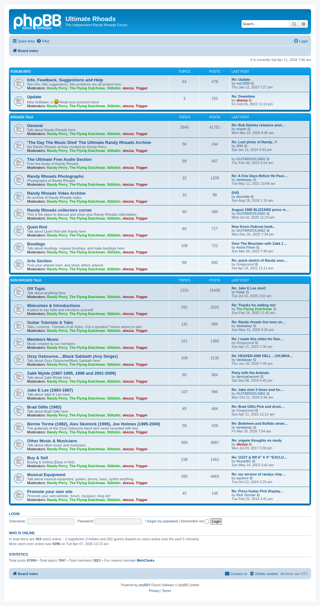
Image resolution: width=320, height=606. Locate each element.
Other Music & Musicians (52, 440)
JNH (239, 146)
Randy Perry (57, 88)
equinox (242, 478)
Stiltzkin (114, 88)
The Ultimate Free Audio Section (59, 159)
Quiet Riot (37, 227)
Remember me (195, 521)
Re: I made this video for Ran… (258, 339)
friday (240, 292)
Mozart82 (243, 461)
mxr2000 (243, 83)
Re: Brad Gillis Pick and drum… (258, 406)
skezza (128, 88)
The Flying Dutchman (87, 88)
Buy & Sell (37, 457)
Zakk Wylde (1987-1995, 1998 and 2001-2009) (71, 373)
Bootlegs (36, 244)
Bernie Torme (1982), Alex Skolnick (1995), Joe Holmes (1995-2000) (93, 424)
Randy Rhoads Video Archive (56, 193)
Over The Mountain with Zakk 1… (259, 243)
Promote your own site (49, 491)
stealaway (244, 180)
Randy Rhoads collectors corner (59, 210)
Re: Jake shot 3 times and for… (258, 390)
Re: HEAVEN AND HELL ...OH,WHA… (262, 356)
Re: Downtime (243, 96)
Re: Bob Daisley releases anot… (258, 125)
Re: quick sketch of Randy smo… (259, 260)
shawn (241, 129)
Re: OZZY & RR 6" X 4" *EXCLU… (259, 457)
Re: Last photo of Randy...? (254, 142)
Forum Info (21, 71)
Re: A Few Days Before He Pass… (260, 176)
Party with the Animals (250, 373)
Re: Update (241, 79)
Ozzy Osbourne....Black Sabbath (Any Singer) (72, 356)
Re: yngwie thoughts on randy (257, 440)
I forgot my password (161, 521)
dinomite (243, 196)
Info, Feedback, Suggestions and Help (65, 80)
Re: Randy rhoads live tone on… (259, 322)
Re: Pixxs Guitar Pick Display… (258, 491)
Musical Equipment (46, 474)
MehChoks (146, 560)
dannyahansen (247, 376)
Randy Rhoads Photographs (55, 176)
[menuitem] (42, 41)
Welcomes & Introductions (53, 305)
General (35, 125)
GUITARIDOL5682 (250, 159)
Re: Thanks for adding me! (254, 305)
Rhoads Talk (22, 117)
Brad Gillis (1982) (44, 407)
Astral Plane (245, 247)
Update (34, 96)
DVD (235, 193)
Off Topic (36, 288)
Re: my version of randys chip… (258, 474)
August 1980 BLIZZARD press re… (260, 210)
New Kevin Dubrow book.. (253, 226)
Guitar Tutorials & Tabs (50, 322)
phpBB (143, 585)
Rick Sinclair (246, 495)
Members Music (43, 339)
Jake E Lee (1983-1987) (50, 390)
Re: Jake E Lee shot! (249, 288)
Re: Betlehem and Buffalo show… (260, 423)
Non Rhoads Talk (26, 280)
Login (14, 514)
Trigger (142, 88)
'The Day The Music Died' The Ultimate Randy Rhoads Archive (89, 142)
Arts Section (39, 260)
